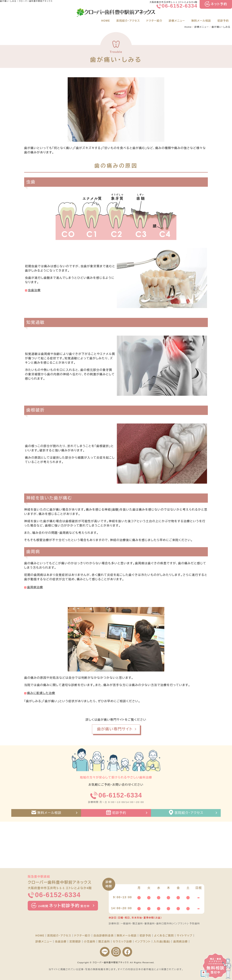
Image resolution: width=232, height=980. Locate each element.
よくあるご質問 (164, 935)
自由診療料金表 (103, 935)
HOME (105, 20)
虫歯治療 (34, 290)
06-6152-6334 (179, 6)
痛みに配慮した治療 (41, 693)
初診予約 (223, 20)
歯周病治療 (35, 587)
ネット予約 (219, 4)
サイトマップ (184, 935)
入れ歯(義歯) (162, 941)
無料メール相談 (201, 20)
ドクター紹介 (154, 20)
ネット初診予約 (64, 906)
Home (188, 27)
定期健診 (75, 941)
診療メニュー (177, 20)
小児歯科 (90, 941)
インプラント (143, 941)
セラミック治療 (122, 941)
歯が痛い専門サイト (115, 729)
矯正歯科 (104, 941)
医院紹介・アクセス (128, 20)
